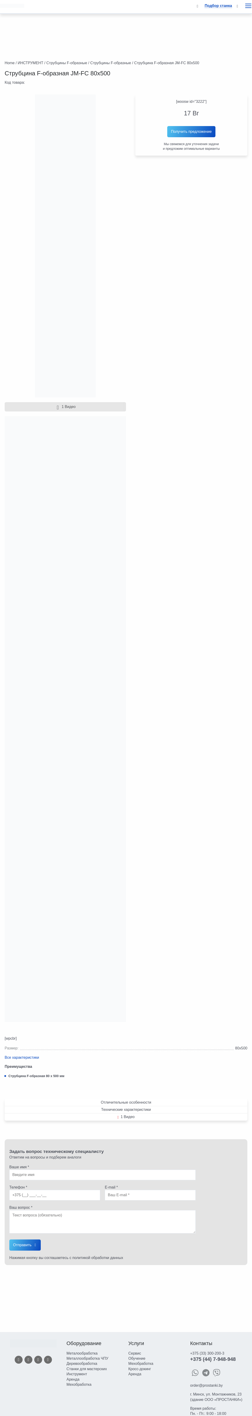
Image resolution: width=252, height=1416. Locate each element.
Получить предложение (191, 132)
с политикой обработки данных (96, 1258)
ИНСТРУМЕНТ (30, 63)
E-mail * (111, 1187)
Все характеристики (22, 1057)
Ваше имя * (19, 1167)
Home (10, 63)
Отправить (22, 1245)
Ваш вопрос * (20, 1207)
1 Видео (65, 407)
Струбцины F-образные (66, 63)
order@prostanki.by (206, 1385)
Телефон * (18, 1187)
